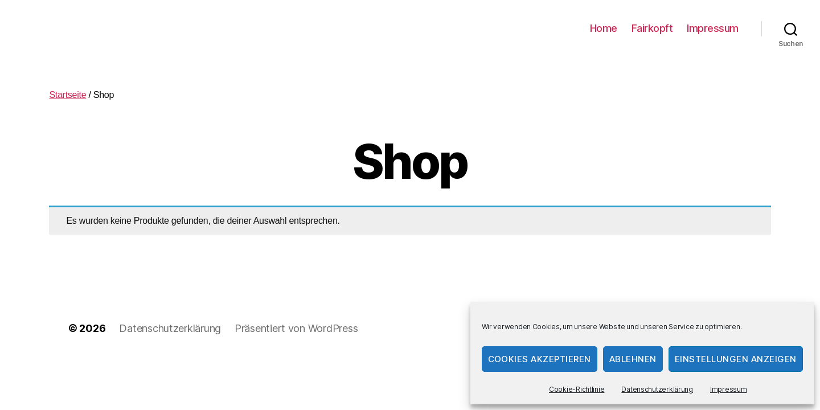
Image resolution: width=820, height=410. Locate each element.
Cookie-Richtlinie (576, 389)
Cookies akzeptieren (540, 359)
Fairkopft (652, 28)
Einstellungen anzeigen (736, 359)
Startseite (67, 95)
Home (603, 28)
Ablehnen (633, 359)
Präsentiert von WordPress (296, 328)
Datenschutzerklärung (657, 389)
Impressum (728, 389)
